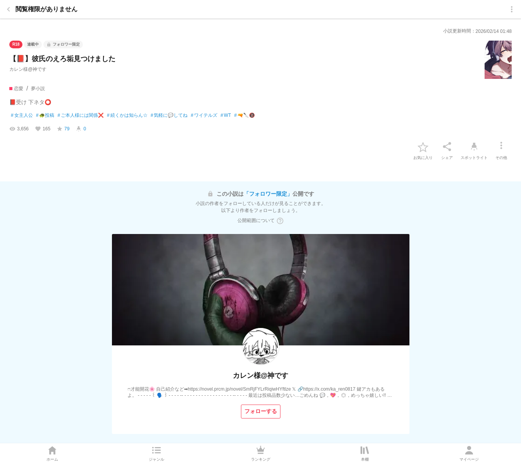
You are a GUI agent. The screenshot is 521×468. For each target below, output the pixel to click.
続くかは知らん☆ (127, 116)
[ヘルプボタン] (280, 221)
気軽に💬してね (169, 116)
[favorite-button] (423, 146)
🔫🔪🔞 (244, 116)
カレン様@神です (27, 69)
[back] (8, 9)
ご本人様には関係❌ (80, 116)
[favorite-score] (63, 129)
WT (225, 116)
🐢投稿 (45, 116)
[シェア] (447, 146)
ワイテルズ (204, 116)
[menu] (511, 9)
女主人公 (22, 116)
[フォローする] (260, 411)
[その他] (501, 146)
